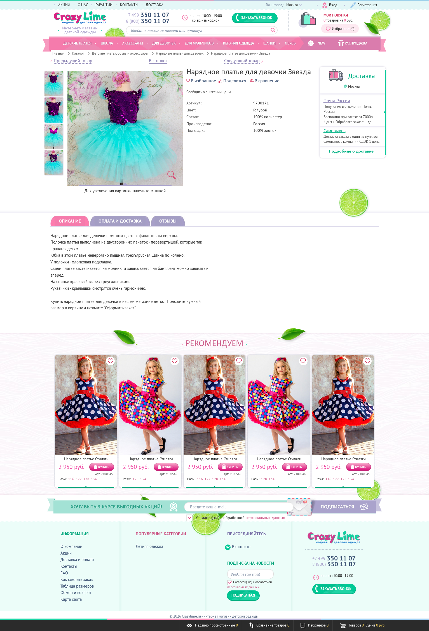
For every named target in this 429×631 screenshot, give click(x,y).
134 (94, 478)
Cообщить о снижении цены (208, 92)
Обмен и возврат (75, 592)
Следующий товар (242, 60)
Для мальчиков (199, 43)
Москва (354, 86)
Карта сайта (71, 599)
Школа (107, 43)
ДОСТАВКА (154, 4)
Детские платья (77, 43)
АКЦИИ (64, 4)
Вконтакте (237, 547)
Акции (66, 553)
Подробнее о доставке (351, 151)
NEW (316, 43)
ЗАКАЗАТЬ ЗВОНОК (254, 18)
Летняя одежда (149, 546)
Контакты (68, 566)
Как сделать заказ (76, 579)
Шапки (269, 43)
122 (79, 478)
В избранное (201, 80)
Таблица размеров (77, 586)
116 (71, 478)
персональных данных (265, 517)
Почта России (336, 100)
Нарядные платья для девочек (179, 53)
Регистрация (363, 5)
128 (86, 478)
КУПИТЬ (103, 467)
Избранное (340, 28)
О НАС (83, 4)
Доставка (361, 75)
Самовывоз (334, 130)
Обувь (290, 43)
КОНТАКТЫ (129, 4)
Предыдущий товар (73, 60)
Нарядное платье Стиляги (86, 458)
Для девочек (164, 43)
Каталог (78, 53)
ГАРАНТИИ (103, 4)
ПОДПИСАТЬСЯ (337, 506)
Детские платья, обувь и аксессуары (120, 53)
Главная (58, 53)
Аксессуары (132, 43)
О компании (71, 546)
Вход (329, 5)
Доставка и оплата (77, 559)
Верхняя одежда (238, 43)
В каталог (158, 60)
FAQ (64, 573)
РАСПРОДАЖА (352, 43)
